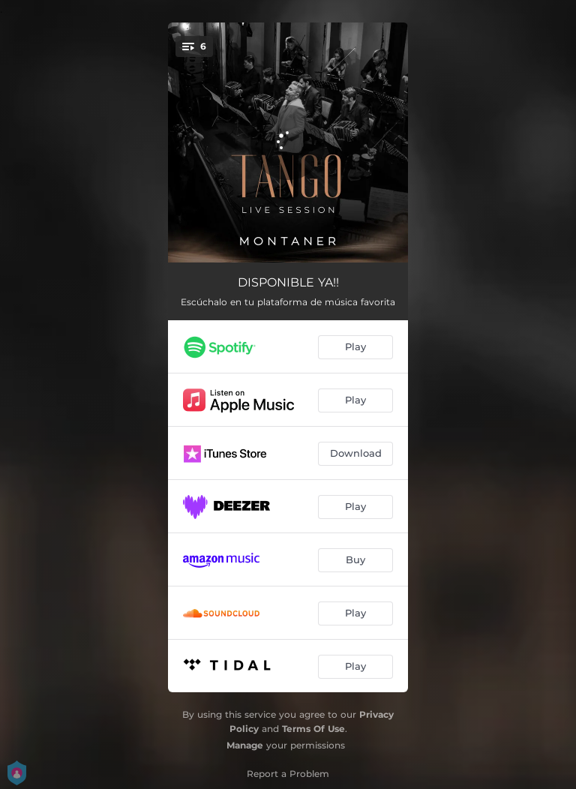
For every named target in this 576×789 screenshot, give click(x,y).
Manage (244, 745)
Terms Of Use (313, 728)
